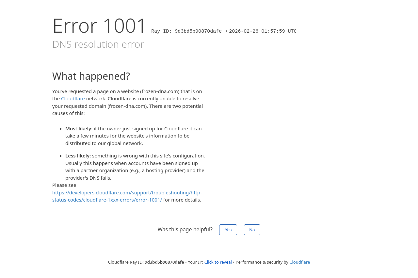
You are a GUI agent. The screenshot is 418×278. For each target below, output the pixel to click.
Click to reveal (218, 262)
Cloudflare (73, 98)
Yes (228, 229)
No (252, 229)
